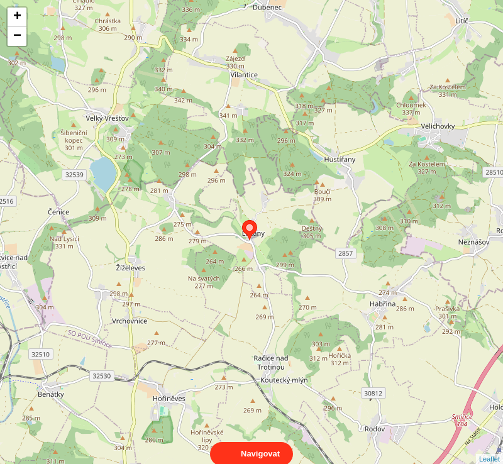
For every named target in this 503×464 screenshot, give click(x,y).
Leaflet (489, 447)
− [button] (17, 36)
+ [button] (17, 17)
